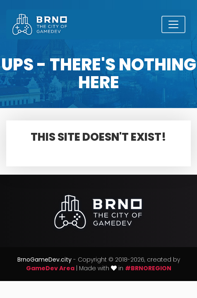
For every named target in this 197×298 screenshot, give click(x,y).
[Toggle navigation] (173, 24)
